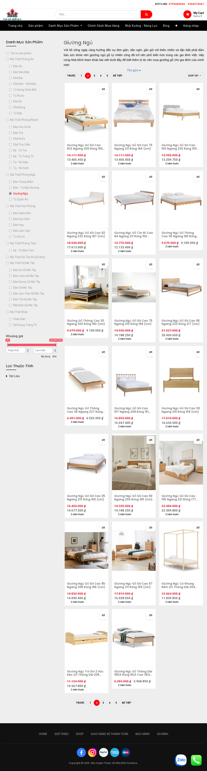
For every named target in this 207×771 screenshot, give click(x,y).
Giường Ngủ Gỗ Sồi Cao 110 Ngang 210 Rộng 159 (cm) (179, 415)
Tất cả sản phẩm (21, 53)
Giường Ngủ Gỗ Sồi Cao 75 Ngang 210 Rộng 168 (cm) (132, 326)
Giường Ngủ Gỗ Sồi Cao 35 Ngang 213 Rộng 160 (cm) (84, 504)
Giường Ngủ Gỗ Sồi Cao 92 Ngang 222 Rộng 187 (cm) (85, 237)
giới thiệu (61, 734)
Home (43, 734)
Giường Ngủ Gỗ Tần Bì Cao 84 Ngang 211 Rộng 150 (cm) (132, 237)
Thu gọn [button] (132, 70)
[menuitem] (15, 32)
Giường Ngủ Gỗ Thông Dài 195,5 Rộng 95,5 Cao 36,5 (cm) (132, 683)
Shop (79, 734)
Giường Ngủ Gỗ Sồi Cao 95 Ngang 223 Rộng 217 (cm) (179, 326)
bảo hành (142, 734)
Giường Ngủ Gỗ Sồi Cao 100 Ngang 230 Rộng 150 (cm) (179, 147)
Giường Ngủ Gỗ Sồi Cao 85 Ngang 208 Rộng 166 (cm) (85, 593)
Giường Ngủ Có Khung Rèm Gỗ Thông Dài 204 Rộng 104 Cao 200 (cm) (179, 593)
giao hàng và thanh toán (109, 734)
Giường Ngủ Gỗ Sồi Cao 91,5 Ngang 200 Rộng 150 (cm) (86, 147)
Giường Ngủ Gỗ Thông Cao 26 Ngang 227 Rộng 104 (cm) (86, 415)
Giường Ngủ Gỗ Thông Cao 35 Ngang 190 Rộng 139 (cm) (179, 237)
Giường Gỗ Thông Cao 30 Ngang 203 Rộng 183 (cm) (86, 326)
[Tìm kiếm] (146, 17)
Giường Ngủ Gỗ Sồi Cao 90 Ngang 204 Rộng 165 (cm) (132, 504)
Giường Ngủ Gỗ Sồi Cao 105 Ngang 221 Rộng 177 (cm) (179, 504)
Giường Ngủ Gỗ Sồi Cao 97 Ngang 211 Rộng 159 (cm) (132, 593)
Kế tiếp (117, 75)
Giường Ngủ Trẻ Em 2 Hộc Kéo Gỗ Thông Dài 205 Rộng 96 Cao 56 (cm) (86, 683)
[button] (176, 32)
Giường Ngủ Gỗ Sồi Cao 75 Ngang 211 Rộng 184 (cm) (132, 147)
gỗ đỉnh (162, 734)
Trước (71, 75)
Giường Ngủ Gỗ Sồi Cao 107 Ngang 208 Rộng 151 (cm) (132, 415)
